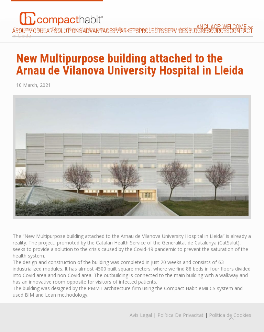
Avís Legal (141, 315)
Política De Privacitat (180, 315)
